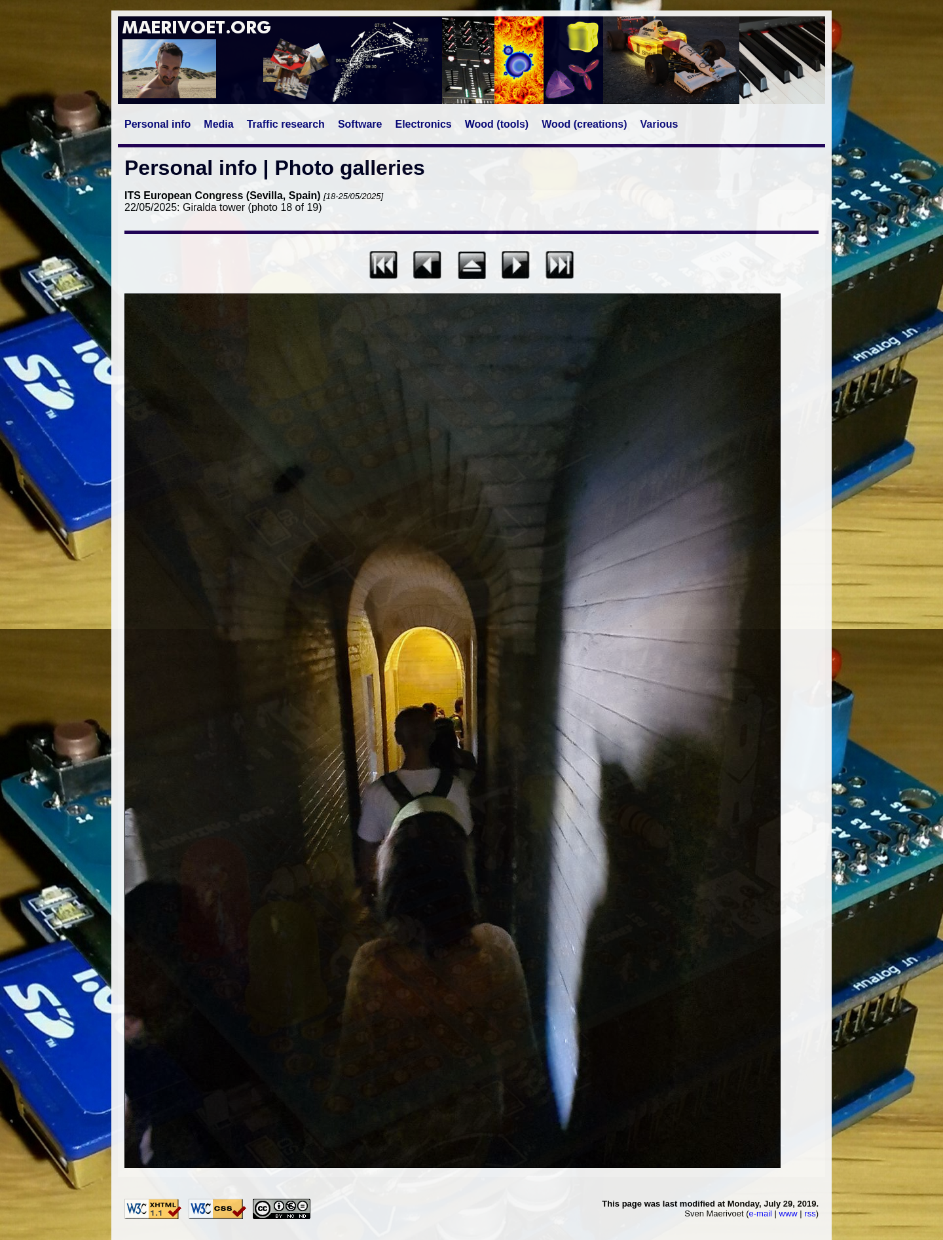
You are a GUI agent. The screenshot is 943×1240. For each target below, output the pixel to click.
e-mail (760, 1213)
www (788, 1213)
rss (809, 1213)
